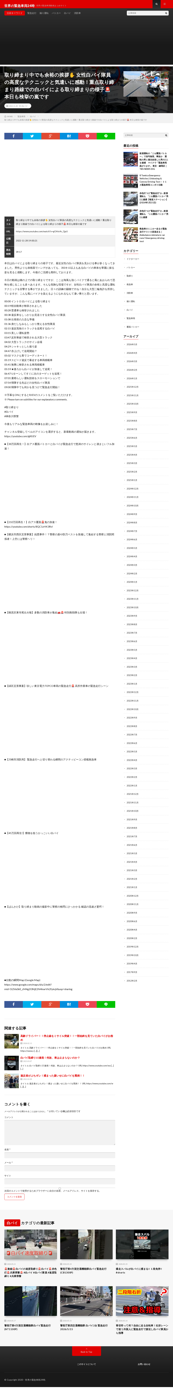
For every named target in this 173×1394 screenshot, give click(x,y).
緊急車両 (131, 320)
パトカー (56, 16)
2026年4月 (132, 355)
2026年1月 (132, 380)
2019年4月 (132, 959)
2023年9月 (132, 615)
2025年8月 (132, 422)
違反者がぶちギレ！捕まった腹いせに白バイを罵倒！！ (52, 1078)
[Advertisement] (86, 45)
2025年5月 (132, 447)
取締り (130, 278)
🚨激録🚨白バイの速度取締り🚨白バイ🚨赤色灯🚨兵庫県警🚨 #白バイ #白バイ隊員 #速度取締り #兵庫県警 (30, 1276)
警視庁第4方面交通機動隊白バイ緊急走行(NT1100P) (30, 1333)
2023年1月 (132, 682)
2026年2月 (132, 372)
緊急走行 (31, 16)
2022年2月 (132, 774)
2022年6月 (132, 741)
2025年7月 (132, 430)
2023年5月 (132, 648)
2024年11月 (133, 497)
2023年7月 (132, 632)
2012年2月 (132, 976)
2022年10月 (133, 707)
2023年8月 (132, 623)
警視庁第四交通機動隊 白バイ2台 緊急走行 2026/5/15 (85, 1333)
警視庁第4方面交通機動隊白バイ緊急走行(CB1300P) (86, 1274)
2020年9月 (132, 909)
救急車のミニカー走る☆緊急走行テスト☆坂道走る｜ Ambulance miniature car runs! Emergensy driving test (153, 238)
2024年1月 (132, 581)
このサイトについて (86, 1371)
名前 (7, 1153)
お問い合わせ (144, 1371)
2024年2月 (132, 573)
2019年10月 (133, 951)
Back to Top (86, 1358)
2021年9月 (132, 816)
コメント (8, 1120)
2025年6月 (132, 439)
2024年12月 (133, 489)
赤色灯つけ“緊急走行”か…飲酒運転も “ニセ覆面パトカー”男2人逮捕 (154, 217)
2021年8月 (132, 825)
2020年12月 (133, 892)
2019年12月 (133, 942)
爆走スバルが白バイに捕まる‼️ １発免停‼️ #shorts (141, 1274)
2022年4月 (132, 758)
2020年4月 (132, 925)
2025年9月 (132, 413)
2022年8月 (132, 724)
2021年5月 (132, 850)
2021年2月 (132, 875)
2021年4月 (132, 858)
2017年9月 (132, 967)
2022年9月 (132, 716)
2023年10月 (133, 606)
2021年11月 (133, 800)
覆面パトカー (133, 329)
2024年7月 (132, 531)
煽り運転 (44, 16)
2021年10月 (133, 808)
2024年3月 (132, 565)
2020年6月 (132, 917)
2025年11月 (133, 397)
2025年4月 (132, 455)
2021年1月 (132, 883)
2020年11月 (133, 900)
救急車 (130, 287)
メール (8, 1166)
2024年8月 (132, 523)
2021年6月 (132, 841)
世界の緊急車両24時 (35, 1386)
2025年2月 (132, 472)
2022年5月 (132, 749)
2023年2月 (132, 674)
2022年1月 (132, 783)
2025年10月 (133, 405)
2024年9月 (132, 514)
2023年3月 (132, 665)
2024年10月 (133, 506)
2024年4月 (132, 556)
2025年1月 (132, 481)
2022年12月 (133, 690)
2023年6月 (132, 640)
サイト (7, 1179)
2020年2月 (132, 934)
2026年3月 (132, 363)
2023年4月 (132, 657)
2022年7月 (132, 732)
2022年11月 (133, 699)
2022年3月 (132, 766)
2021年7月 (132, 833)
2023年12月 (133, 590)
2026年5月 (132, 346)
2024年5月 (132, 548)
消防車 (77, 16)
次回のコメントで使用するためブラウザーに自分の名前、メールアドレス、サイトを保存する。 (52, 1194)
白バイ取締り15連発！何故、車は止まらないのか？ (50, 1060)
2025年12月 (133, 388)
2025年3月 (132, 464)
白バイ (67, 16)
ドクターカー (133, 262)
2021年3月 (132, 867)
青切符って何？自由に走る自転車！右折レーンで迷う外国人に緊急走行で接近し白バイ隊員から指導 (141, 1335)
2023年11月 (133, 598)
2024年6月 (132, 539)
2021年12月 (133, 791)
